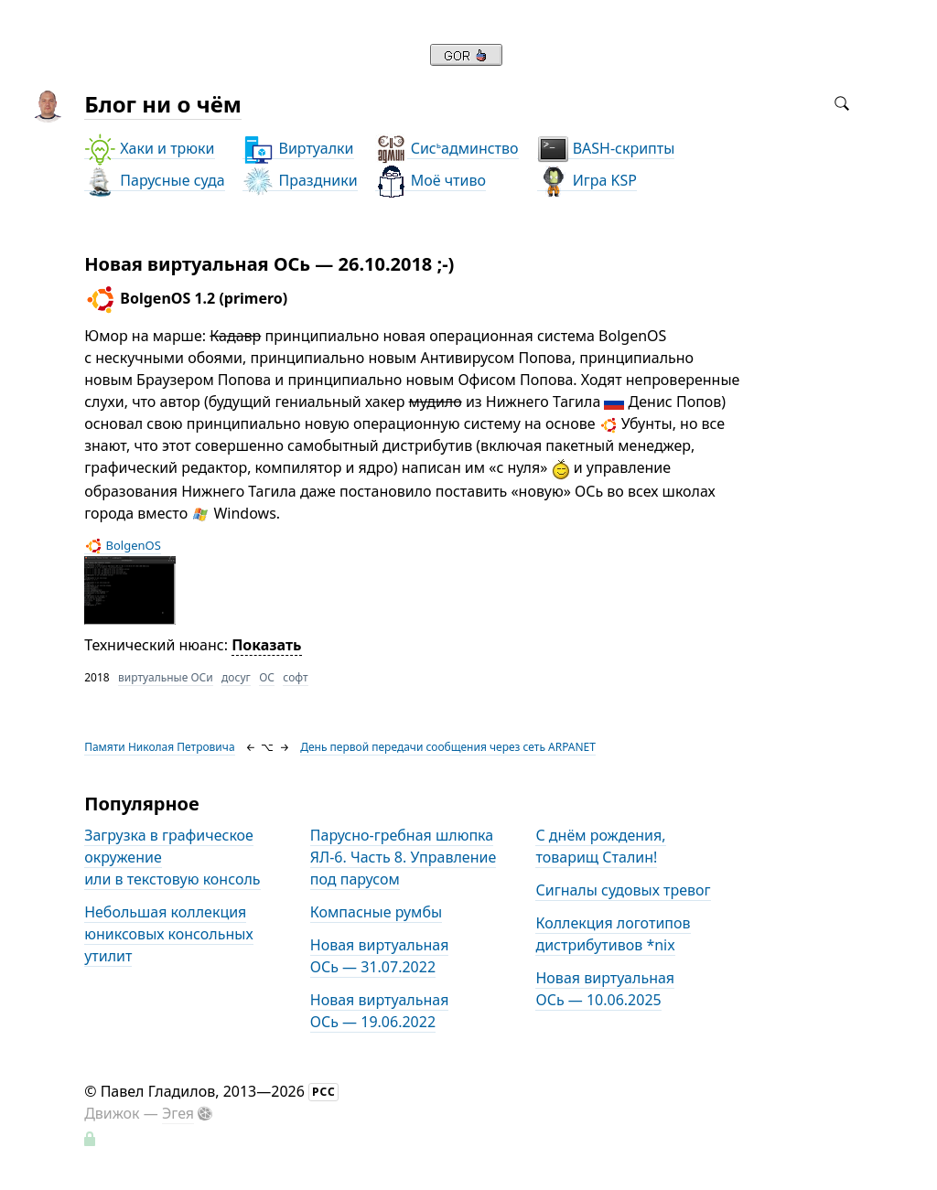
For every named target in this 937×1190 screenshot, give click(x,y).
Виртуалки (297, 148)
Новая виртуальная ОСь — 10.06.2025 (604, 989)
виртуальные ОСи (165, 677)
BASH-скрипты (606, 148)
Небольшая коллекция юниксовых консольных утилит (168, 934)
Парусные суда (154, 180)
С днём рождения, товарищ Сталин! (600, 846)
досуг (236, 677)
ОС (267, 677)
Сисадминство (447, 148)
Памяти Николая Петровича (159, 747)
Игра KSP (587, 180)
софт (295, 677)
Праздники (299, 180)
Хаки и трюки (149, 148)
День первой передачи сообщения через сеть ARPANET (448, 747)
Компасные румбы (376, 912)
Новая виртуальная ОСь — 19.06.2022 (379, 1011)
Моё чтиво (430, 180)
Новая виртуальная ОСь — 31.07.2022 (379, 956)
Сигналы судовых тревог (622, 890)
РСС (324, 1091)
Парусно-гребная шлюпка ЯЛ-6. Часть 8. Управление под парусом (403, 857)
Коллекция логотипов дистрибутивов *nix (612, 934)
